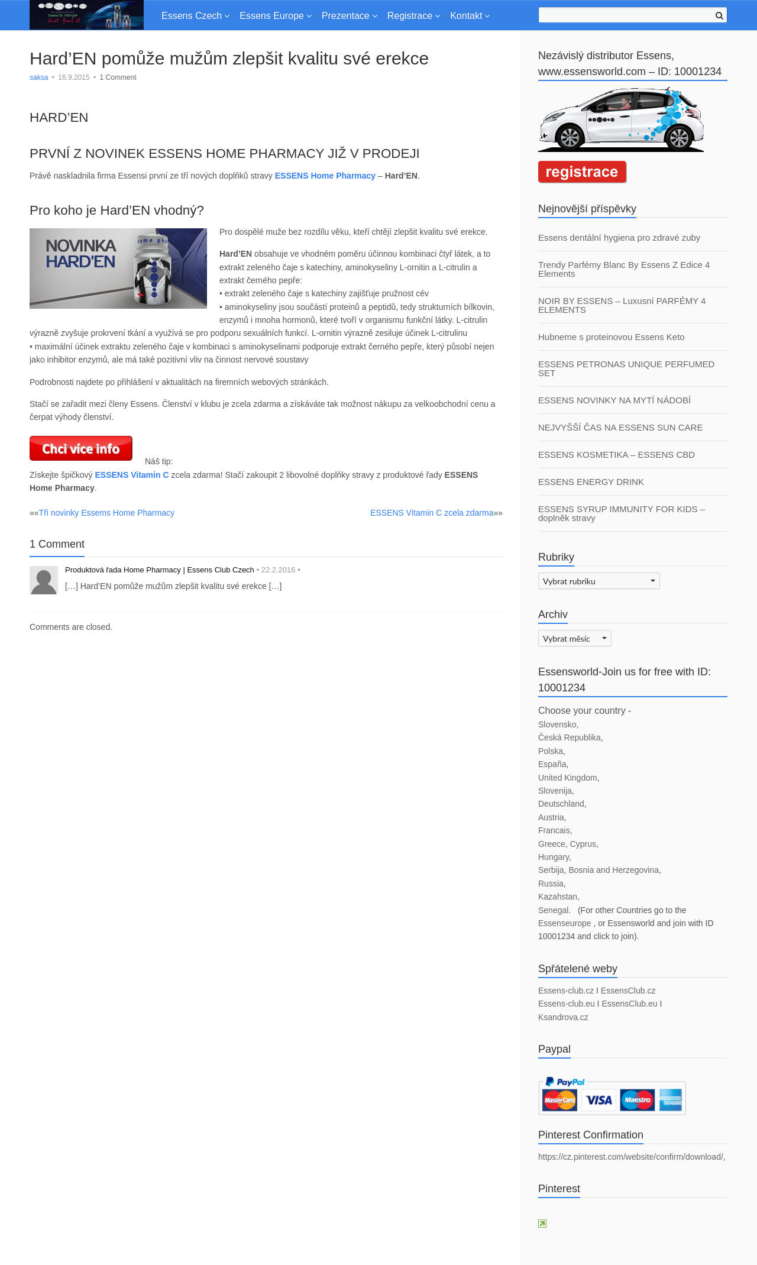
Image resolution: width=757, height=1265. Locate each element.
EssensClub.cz (628, 990)
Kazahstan (557, 896)
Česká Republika (569, 737)
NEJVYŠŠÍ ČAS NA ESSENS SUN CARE (620, 427)
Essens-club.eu (566, 1003)
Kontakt (466, 16)
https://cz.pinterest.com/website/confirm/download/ (630, 1157)
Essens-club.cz (566, 990)
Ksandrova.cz (563, 1017)
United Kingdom (567, 777)
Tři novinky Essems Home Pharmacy (107, 512)
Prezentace (346, 16)
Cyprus (583, 844)
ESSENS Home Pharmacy (325, 175)
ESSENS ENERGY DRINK (591, 481)
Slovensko (557, 724)
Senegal (553, 910)
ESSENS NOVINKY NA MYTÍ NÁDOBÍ (614, 400)
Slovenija (555, 790)
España (552, 764)
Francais (554, 830)
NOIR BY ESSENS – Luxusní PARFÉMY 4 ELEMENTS (622, 305)
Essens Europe (272, 16)
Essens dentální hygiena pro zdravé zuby (619, 237)
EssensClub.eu (629, 1003)
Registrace (409, 16)
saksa (39, 77)
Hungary (553, 857)
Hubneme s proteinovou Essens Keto (611, 336)
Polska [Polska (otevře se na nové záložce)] (550, 751)
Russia (551, 883)
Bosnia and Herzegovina (613, 870)
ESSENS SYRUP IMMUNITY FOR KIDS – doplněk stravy (621, 513)
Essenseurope (565, 923)
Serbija (551, 870)
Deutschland (561, 803)
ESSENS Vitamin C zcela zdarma (431, 512)
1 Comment (118, 77)
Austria (551, 817)
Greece (551, 844)
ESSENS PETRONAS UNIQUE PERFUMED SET (626, 368)
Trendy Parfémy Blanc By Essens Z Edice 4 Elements (624, 269)
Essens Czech (191, 16)
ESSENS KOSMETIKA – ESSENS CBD (616, 454)
